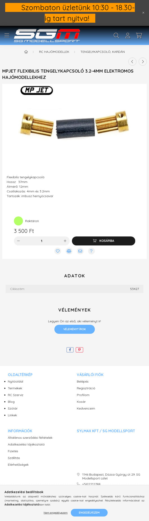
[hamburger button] (6, 35)
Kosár (81, 402)
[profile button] (127, 35)
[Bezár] (143, 12)
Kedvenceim (86, 408)
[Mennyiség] (41, 240)
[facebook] (70, 349)
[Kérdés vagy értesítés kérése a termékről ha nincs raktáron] (91, 251)
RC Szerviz (15, 395)
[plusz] (65, 241)
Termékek (15, 388)
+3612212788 (91, 484)
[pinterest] (79, 349)
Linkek (12, 415)
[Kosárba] (103, 240)
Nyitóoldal (15, 381)
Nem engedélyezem (56, 512)
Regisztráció (86, 388)
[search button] (116, 35)
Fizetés (13, 451)
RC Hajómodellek (54, 52)
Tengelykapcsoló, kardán (102, 52)
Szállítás (14, 458)
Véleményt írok (74, 329)
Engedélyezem (89, 512)
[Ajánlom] (80, 251)
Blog (11, 402)
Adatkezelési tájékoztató (26, 444)
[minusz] (18, 241)
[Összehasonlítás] (69, 251)
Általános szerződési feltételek (30, 438)
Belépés (83, 381)
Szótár (13, 408)
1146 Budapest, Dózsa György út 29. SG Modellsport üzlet (111, 476)
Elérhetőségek (18, 465)
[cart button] (138, 35)
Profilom (83, 395)
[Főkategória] (26, 52)
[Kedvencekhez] (57, 251)
